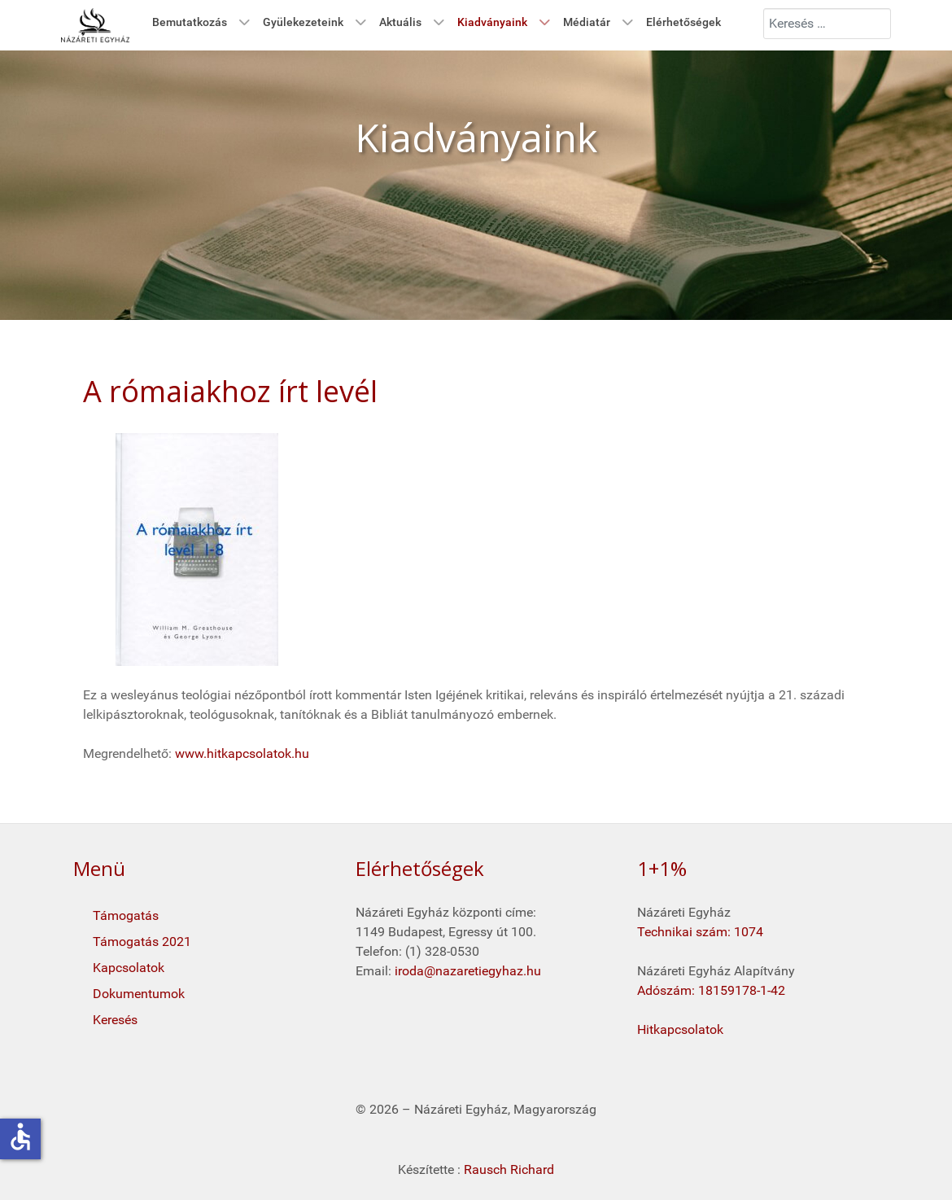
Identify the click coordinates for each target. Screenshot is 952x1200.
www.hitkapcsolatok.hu (242, 753)
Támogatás (126, 915)
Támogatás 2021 (142, 941)
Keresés (115, 1019)
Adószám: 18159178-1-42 (711, 990)
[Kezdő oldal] (95, 25)
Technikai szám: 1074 (700, 931)
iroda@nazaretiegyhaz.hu (468, 971)
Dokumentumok (139, 993)
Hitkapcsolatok (680, 1029)
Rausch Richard (509, 1169)
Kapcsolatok (128, 967)
